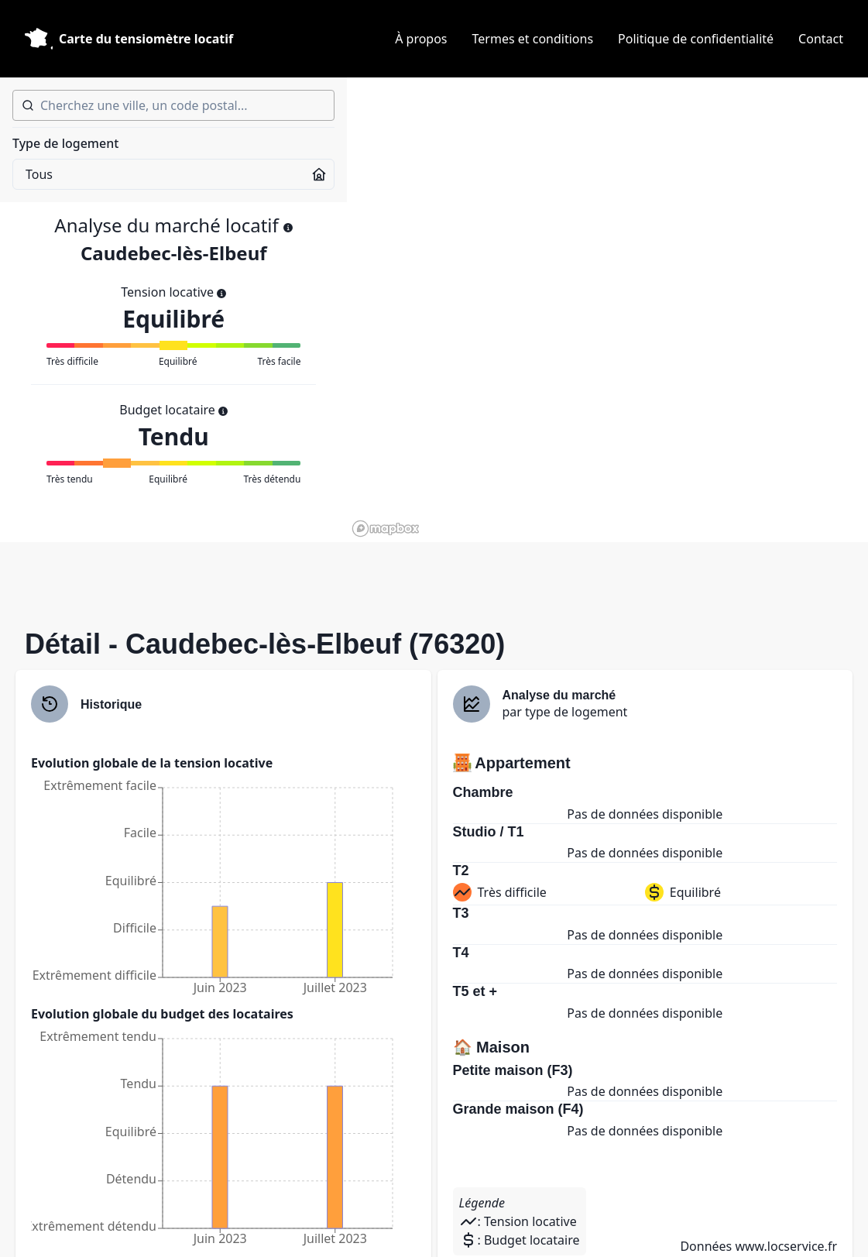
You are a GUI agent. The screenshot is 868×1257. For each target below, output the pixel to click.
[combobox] (173, 105)
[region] (607, 309)
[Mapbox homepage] (386, 528)
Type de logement (65, 143)
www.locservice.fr (786, 1246)
